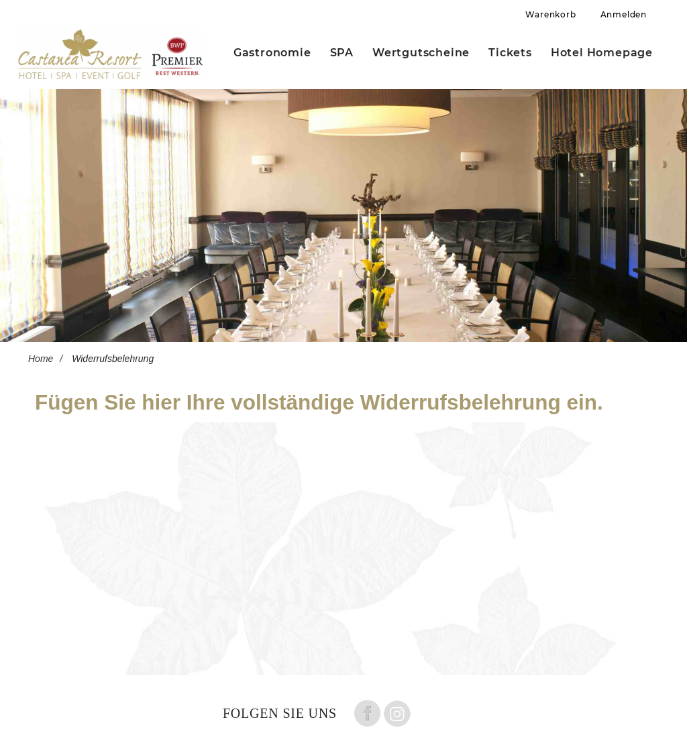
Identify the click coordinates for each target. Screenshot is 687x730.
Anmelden (623, 14)
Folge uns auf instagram (397, 713)
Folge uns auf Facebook (367, 713)
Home (40, 358)
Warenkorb (550, 14)
